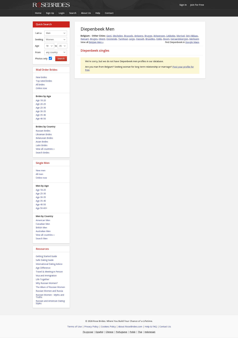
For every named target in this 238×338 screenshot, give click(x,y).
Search (72, 13)
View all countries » (45, 148)
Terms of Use (74, 326)
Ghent (102, 38)
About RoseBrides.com (130, 326)
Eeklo (159, 38)
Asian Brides (42, 141)
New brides (41, 77)
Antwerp (138, 35)
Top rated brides (44, 80)
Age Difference (43, 267)
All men (39, 174)
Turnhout (123, 38)
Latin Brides (42, 145)
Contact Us (165, 326)
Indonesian (149, 331)
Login (62, 13)
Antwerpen (159, 35)
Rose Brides (51, 5)
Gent (109, 35)
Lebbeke (170, 35)
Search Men (42, 238)
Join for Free (197, 4)
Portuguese (121, 331)
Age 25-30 (41, 107)
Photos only (43, 58)
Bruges (94, 38)
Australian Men (43, 231)
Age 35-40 (41, 114)
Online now (41, 88)
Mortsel (181, 35)
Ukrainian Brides (44, 134)
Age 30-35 (41, 111)
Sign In (183, 4)
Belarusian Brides (44, 138)
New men (40, 170)
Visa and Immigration (46, 275)
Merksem (194, 38)
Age (37, 45)
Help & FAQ (151, 326)
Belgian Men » (96, 42)
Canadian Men (43, 223)
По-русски (88, 331)
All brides (40, 84)
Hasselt (140, 38)
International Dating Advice (49, 264)
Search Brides (42, 152)
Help (97, 13)
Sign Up (50, 13)
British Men (41, 227)
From (38, 52)
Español (99, 331)
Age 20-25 (41, 103)
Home (38, 13)
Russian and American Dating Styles (50, 302)
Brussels (128, 35)
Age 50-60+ (41, 208)
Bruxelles (150, 38)
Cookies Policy (108, 326)
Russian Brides (43, 130)
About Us (86, 13)
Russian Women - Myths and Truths (50, 296)
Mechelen (118, 35)
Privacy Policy (91, 326)
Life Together (42, 279)
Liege (132, 38)
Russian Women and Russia (49, 290)
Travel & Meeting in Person (49, 271)
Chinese (109, 331)
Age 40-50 (41, 118)
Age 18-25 (41, 189)
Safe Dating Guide (45, 260)
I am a (38, 32)
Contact (109, 13)
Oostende (111, 38)
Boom (166, 38)
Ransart (85, 38)
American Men (43, 220)
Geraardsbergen (179, 38)
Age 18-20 (41, 100)
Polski (132, 331)
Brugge (148, 35)
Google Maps (192, 42)
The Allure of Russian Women (50, 287)
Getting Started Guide (46, 256)
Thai (140, 331)
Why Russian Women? (47, 283)
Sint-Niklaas (192, 35)
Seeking (39, 39)
